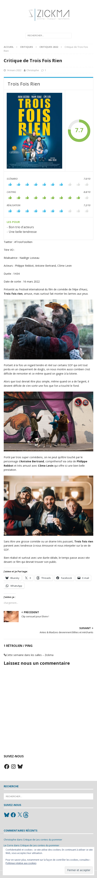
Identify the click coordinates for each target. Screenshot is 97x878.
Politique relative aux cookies (21, 863)
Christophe (32, 70)
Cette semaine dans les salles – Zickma (29, 655)
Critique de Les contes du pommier (42, 839)
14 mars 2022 (14, 70)
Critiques (26, 47)
